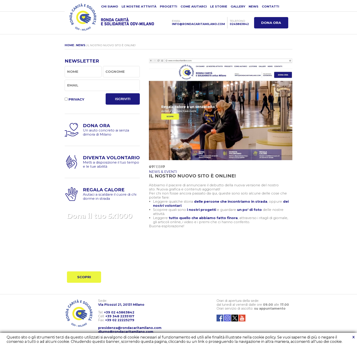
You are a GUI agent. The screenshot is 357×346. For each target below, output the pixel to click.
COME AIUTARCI (194, 6)
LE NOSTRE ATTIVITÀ (139, 6)
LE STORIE (218, 6)
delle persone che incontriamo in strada (230, 201)
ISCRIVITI (122, 99)
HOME (69, 45)
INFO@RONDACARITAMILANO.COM (198, 24)
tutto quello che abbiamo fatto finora (203, 218)
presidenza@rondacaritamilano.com (129, 328)
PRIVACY (76, 99)
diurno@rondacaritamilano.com (125, 332)
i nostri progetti (201, 209)
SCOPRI (84, 277)
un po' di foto (249, 209)
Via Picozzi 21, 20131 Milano (121, 305)
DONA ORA (271, 22)
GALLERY (238, 6)
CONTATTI (270, 6)
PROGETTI (168, 6)
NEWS (253, 6)
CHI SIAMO (109, 6)
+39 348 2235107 (119, 316)
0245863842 (239, 24)
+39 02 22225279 (119, 320)
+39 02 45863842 (119, 312)
